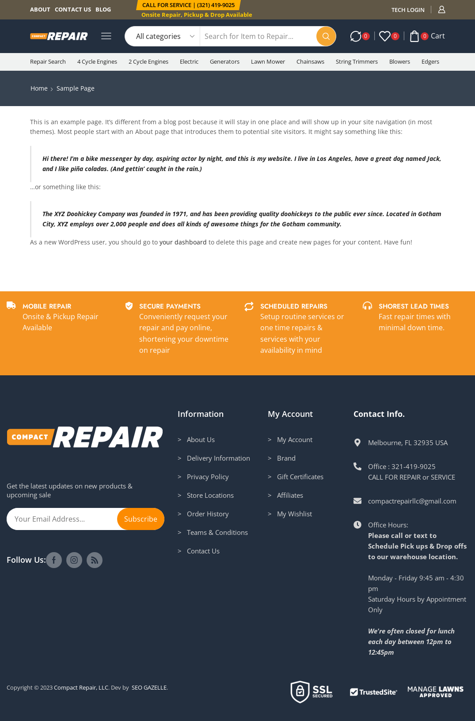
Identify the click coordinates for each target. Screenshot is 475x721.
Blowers (399, 61)
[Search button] (326, 36)
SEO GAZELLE (149, 687)
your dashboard (183, 242)
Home (39, 88)
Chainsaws (310, 61)
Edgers (430, 61)
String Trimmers (357, 61)
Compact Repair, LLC (81, 687)
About (40, 9)
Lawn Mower (268, 61)
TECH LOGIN (408, 10)
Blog (103, 9)
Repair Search (48, 61)
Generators (224, 61)
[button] (188, 5)
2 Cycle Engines (148, 61)
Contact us (73, 9)
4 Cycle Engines (97, 61)
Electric (189, 61)
